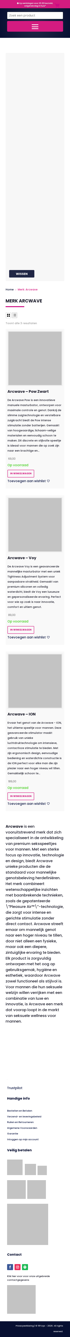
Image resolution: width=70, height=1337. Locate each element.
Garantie (12, 1133)
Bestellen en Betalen (19, 1111)
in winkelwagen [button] (21, 473)
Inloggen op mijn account (23, 1139)
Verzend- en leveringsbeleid (24, 1116)
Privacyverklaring (25, 1325)
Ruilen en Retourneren (20, 1122)
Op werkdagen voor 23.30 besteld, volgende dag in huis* (35, 4)
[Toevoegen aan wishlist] (28, 481)
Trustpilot (14, 1088)
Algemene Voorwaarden (22, 1128)
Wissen (22, 274)
